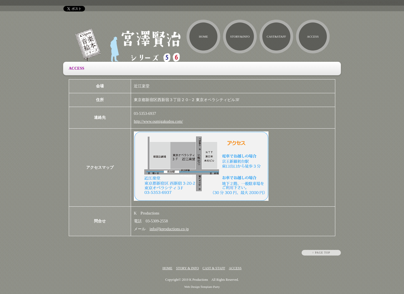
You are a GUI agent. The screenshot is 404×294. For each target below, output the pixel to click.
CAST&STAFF (276, 36)
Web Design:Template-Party (202, 286)
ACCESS (313, 36)
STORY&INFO (239, 36)
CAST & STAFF (214, 268)
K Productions (198, 280)
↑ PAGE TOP (321, 252)
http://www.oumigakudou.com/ (158, 121)
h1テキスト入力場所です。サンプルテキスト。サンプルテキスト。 (362, 2)
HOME (203, 36)
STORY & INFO (187, 268)
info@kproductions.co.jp (169, 229)
